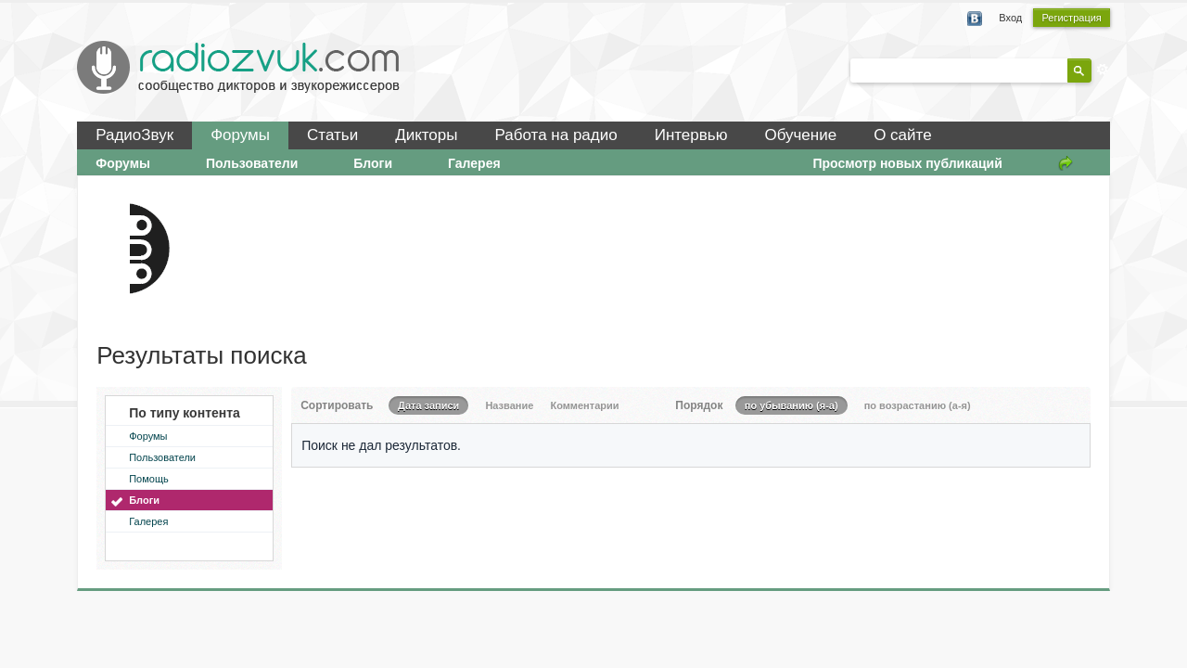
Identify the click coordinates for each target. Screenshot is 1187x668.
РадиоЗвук (134, 135)
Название (509, 405)
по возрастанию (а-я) (917, 405)
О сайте (902, 135)
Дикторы (426, 135)
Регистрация (1071, 17)
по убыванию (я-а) (791, 405)
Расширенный (1102, 69)
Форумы (240, 135)
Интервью (691, 135)
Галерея (474, 163)
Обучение (800, 135)
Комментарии (584, 405)
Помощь (149, 478)
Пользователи (252, 163)
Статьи (332, 135)
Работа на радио (556, 135)
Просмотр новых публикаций (907, 163)
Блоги (372, 163)
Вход (1010, 17)
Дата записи (428, 405)
